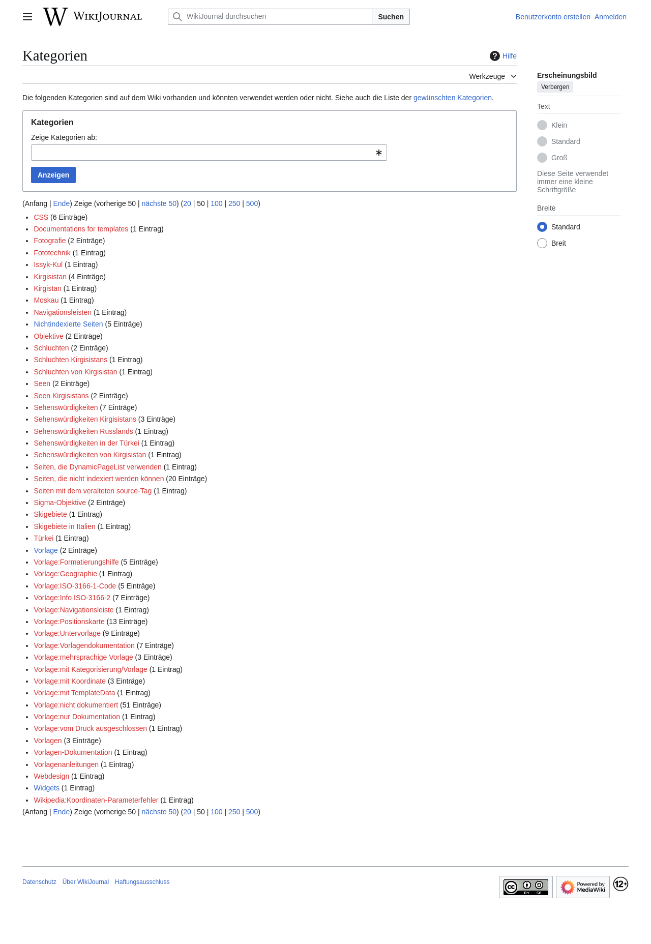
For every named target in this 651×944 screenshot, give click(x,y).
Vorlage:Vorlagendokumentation (84, 645)
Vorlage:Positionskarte (69, 621)
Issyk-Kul (48, 264)
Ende (61, 203)
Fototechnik (52, 253)
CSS (41, 217)
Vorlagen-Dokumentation (73, 752)
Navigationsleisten (63, 312)
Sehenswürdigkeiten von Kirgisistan (90, 455)
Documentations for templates (81, 229)
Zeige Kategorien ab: (64, 137)
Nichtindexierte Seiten (68, 324)
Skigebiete (50, 514)
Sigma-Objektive (60, 502)
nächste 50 (159, 203)
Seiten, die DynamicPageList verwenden (97, 467)
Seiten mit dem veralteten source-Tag (93, 491)
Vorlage (45, 550)
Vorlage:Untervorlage (67, 633)
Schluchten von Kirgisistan (75, 372)
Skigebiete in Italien (64, 526)
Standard (565, 141)
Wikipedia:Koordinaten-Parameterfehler (96, 800)
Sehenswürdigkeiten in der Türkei (86, 443)
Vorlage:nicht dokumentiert (76, 705)
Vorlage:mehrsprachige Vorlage (83, 657)
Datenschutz (39, 882)
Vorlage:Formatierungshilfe (76, 562)
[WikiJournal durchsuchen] (270, 17)
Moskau (46, 300)
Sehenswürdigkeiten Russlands (83, 431)
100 (216, 203)
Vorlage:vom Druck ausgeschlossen (90, 728)
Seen (42, 383)
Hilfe (502, 56)
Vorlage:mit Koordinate (70, 681)
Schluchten (51, 348)
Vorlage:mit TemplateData (74, 693)
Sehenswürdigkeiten (66, 407)
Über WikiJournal (86, 882)
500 (252, 203)
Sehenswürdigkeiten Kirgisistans (85, 419)
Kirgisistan (50, 277)
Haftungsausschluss (142, 882)
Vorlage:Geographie (65, 574)
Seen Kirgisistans (61, 396)
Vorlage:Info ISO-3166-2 (72, 598)
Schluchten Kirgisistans (70, 360)
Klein (559, 125)
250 (234, 203)
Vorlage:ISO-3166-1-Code (75, 586)
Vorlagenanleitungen (66, 764)
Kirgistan (47, 288)
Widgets (47, 788)
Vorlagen (48, 740)
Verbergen (555, 87)
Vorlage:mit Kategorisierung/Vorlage (90, 669)
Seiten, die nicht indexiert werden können (99, 479)
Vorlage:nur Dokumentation (77, 717)
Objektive (48, 336)
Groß (559, 158)
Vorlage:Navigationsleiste (73, 610)
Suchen (391, 17)
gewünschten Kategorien (452, 98)
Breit (558, 243)
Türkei (43, 538)
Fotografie (50, 241)
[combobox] (209, 152)
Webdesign (51, 776)
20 (187, 203)
